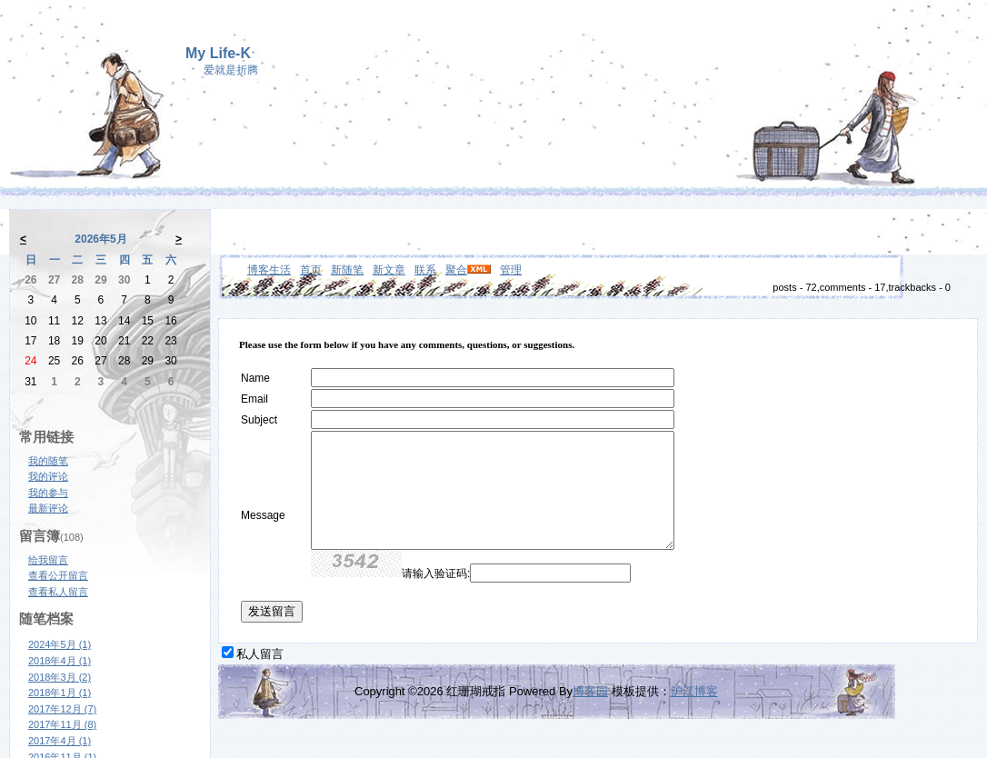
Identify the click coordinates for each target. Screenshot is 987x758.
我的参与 (48, 492)
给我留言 (48, 559)
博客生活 (269, 270)
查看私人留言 (58, 591)
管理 (511, 270)
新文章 (389, 270)
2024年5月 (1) (59, 644)
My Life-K (218, 53)
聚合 (456, 270)
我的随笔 (48, 460)
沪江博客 (694, 691)
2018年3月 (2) (59, 677)
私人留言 (260, 654)
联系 (425, 270)
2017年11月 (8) (62, 724)
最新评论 (48, 508)
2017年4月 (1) (59, 740)
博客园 (590, 691)
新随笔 (347, 270)
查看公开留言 (58, 575)
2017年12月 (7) (62, 708)
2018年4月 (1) (59, 660)
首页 (311, 270)
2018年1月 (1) (59, 692)
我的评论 (48, 476)
